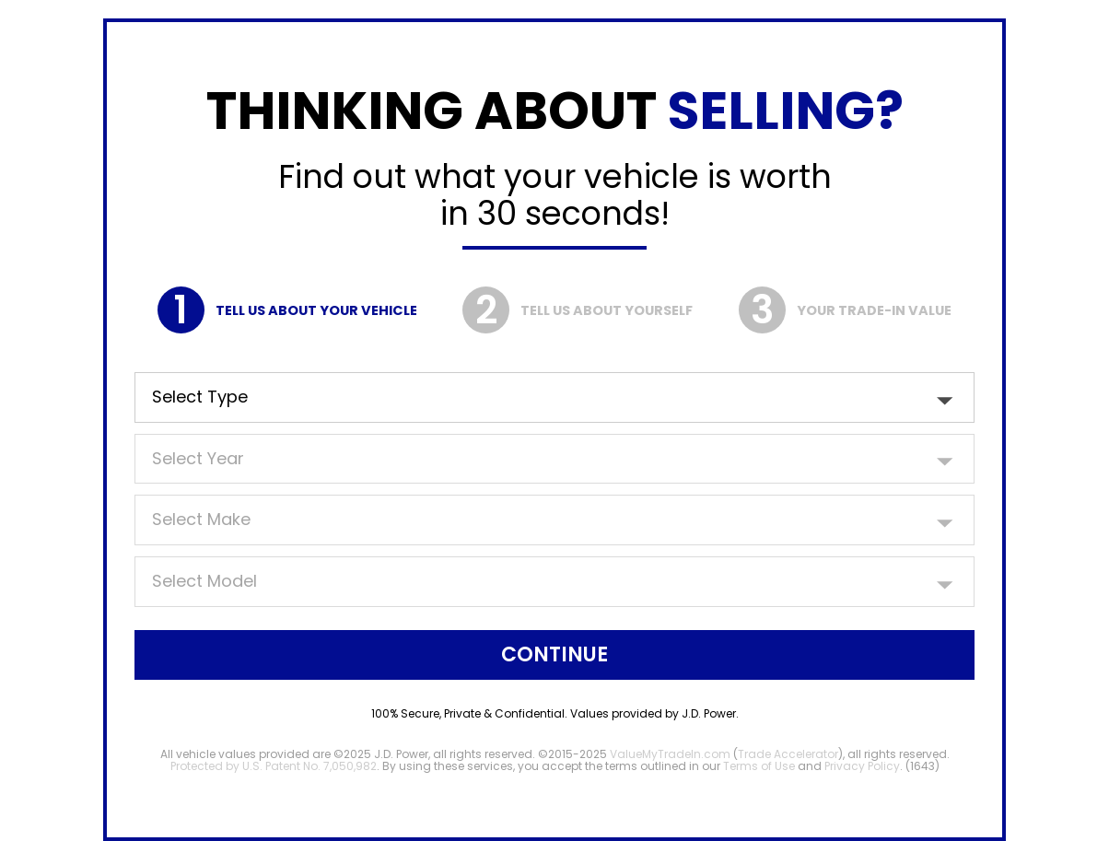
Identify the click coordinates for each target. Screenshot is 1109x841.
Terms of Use (759, 766)
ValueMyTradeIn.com (670, 754)
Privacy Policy (862, 766)
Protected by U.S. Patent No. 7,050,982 (273, 766)
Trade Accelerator (788, 754)
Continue (554, 654)
